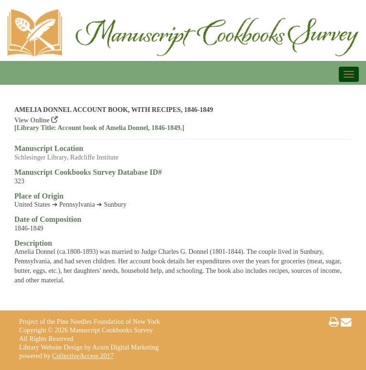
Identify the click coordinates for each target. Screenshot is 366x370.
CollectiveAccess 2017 (83, 356)
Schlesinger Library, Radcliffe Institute (66, 157)
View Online (36, 120)
